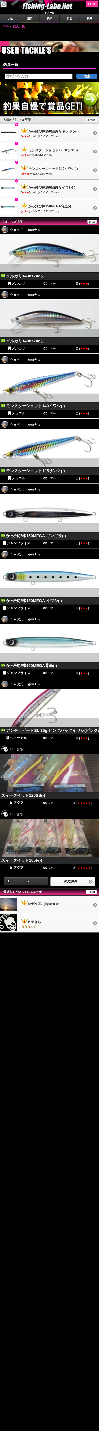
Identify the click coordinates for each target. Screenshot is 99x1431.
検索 (86, 76)
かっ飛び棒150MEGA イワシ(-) (34, 600)
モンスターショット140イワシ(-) (35, 406)
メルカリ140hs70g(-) (25, 276)
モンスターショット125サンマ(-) (35, 471)
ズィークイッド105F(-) (21, 860)
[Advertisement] (50, 35)
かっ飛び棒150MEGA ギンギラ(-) (36, 535)
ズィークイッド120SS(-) (23, 795)
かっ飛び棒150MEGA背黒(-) (31, 665)
